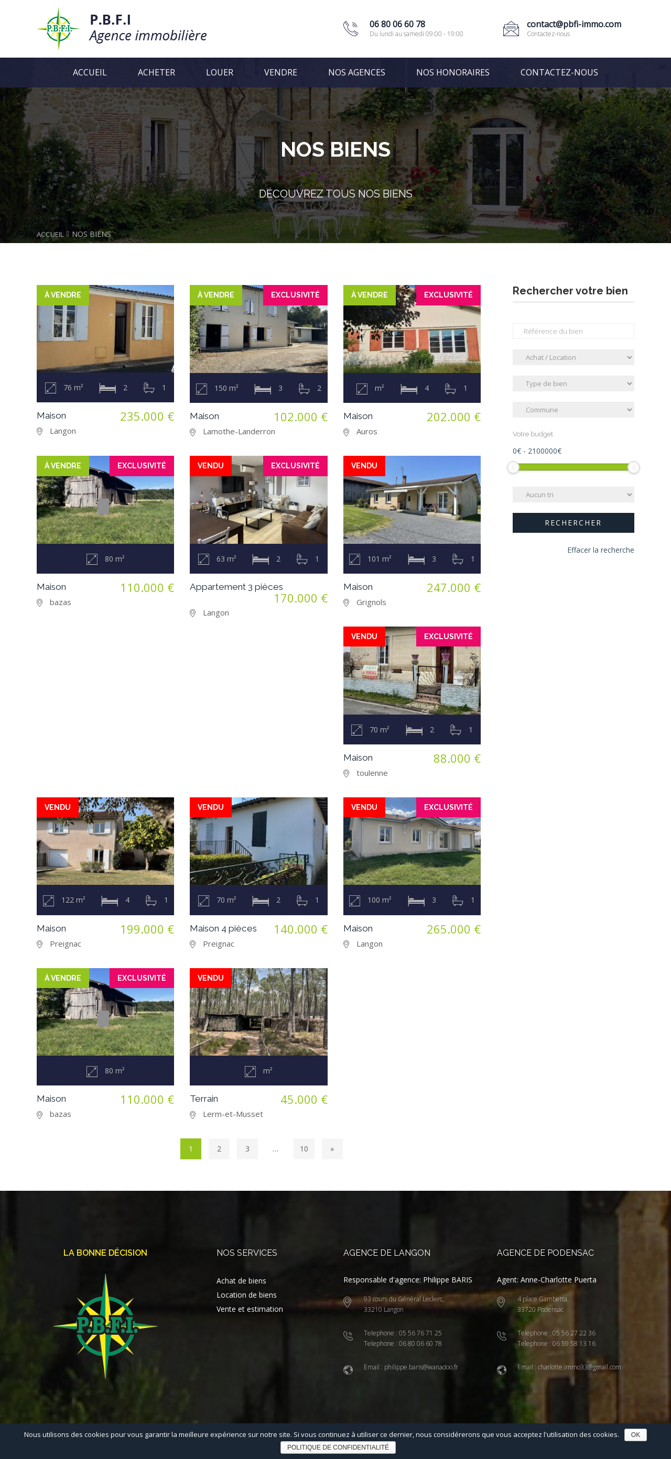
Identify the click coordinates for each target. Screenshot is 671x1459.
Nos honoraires (453, 72)
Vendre (280, 72)
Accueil (90, 72)
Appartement (240, 586)
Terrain (205, 1098)
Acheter (156, 72)
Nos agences (356, 72)
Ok (635, 1435)
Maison (53, 414)
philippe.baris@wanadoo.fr (420, 1367)
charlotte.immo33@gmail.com (578, 1367)
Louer (219, 72)
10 (304, 1149)
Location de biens (247, 1295)
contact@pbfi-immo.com (574, 24)
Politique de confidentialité (338, 1447)
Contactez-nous (559, 72)
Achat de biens (241, 1281)
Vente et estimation (250, 1309)
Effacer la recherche (600, 551)
